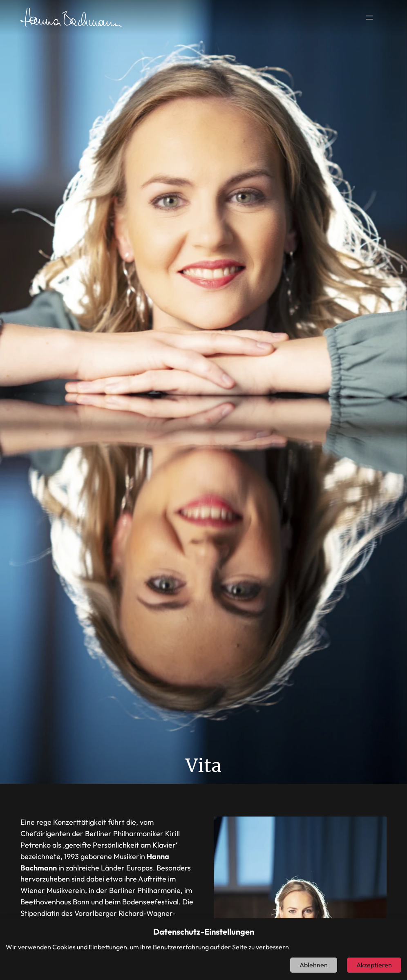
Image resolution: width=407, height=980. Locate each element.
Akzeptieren (374, 965)
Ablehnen (314, 965)
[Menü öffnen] (369, 17)
